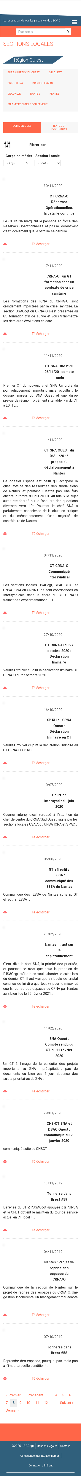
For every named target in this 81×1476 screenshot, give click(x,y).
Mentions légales (47, 1446)
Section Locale (47, 156)
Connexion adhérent (41, 1465)
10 (29, 1402)
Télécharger (40, 244)
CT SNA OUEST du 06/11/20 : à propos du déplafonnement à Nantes (59, 461)
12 (47, 1402)
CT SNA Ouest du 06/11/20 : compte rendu (59, 372)
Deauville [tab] (14, 93)
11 (38, 1402)
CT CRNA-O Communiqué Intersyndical (59, 571)
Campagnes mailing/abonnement (40, 1455)
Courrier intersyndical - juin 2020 (59, 801)
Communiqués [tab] (22, 125)
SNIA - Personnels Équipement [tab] (28, 104)
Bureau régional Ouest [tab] (24, 72)
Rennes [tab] (54, 93)
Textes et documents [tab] (59, 127)
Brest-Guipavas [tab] (42, 83)
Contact (65, 1446)
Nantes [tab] (35, 93)
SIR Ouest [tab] (55, 72)
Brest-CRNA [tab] (15, 83)
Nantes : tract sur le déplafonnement (59, 950)
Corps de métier (19, 156)
